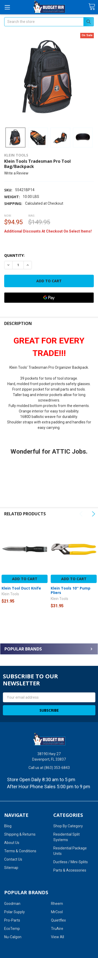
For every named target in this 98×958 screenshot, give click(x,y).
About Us (11, 843)
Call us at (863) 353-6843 (49, 768)
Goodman (12, 903)
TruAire (57, 928)
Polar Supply (14, 912)
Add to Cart (24, 578)
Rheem (57, 903)
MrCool (57, 912)
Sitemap (11, 868)
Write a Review (16, 173)
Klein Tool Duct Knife (21, 588)
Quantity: (14, 255)
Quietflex (58, 920)
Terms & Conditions (20, 851)
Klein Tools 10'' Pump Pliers (70, 590)
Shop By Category (68, 826)
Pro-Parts (12, 920)
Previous (82, 514)
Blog (7, 826)
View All (57, 937)
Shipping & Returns (20, 834)
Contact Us (13, 859)
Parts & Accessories (69, 870)
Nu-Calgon (12, 937)
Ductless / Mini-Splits (70, 862)
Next (92, 514)
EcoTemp (12, 928)
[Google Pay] (49, 297)
